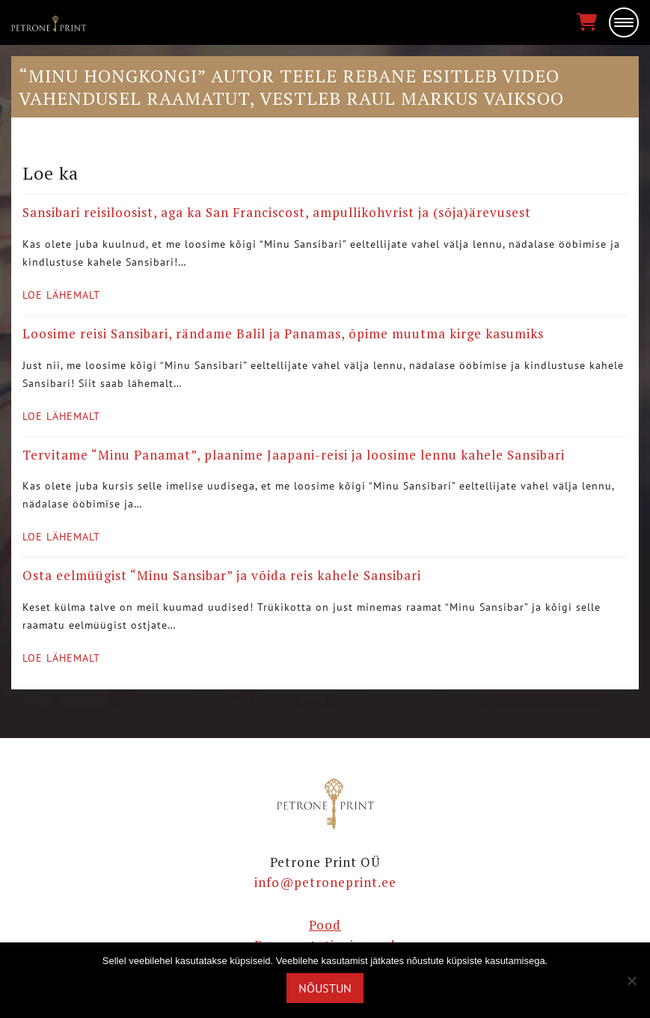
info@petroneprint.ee (325, 882)
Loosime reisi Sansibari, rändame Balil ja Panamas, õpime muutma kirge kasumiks (283, 333)
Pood (325, 924)
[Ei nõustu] (631, 980)
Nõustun (325, 988)
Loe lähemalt (61, 295)
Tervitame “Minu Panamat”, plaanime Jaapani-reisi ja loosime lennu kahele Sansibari (293, 454)
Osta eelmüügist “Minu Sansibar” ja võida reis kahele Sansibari (221, 575)
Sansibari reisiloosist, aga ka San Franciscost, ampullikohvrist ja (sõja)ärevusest (276, 212)
